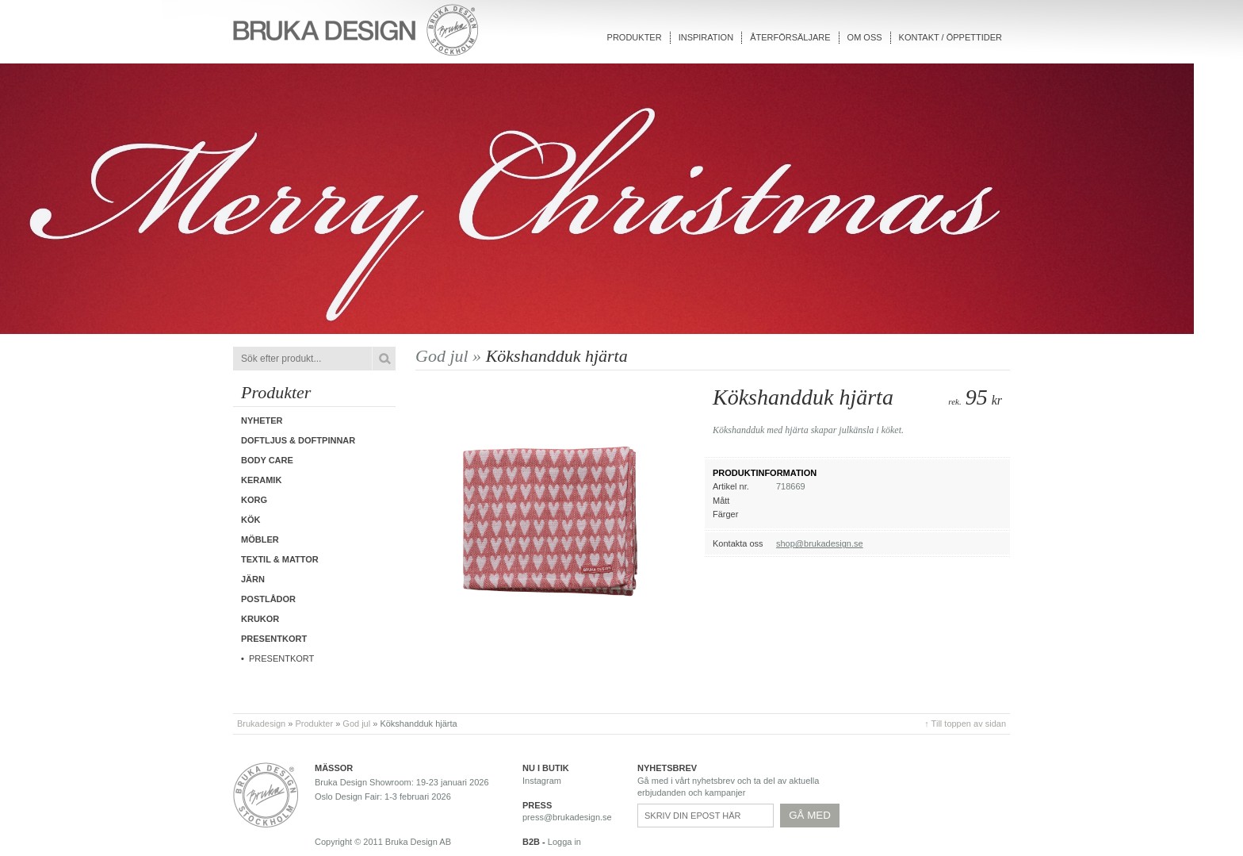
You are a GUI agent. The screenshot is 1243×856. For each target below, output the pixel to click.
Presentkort (281, 658)
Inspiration (706, 37)
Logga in (564, 841)
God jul (356, 723)
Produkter (634, 37)
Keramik (261, 480)
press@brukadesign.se (567, 817)
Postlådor (268, 599)
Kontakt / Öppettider (950, 37)
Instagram (541, 780)
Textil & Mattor (280, 559)
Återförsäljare (790, 37)
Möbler (260, 539)
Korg (254, 500)
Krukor (260, 619)
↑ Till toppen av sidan (965, 723)
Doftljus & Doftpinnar (298, 440)
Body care (267, 460)
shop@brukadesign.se (819, 543)
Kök (250, 519)
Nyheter (262, 420)
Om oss (864, 37)
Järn (253, 579)
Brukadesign (261, 723)
